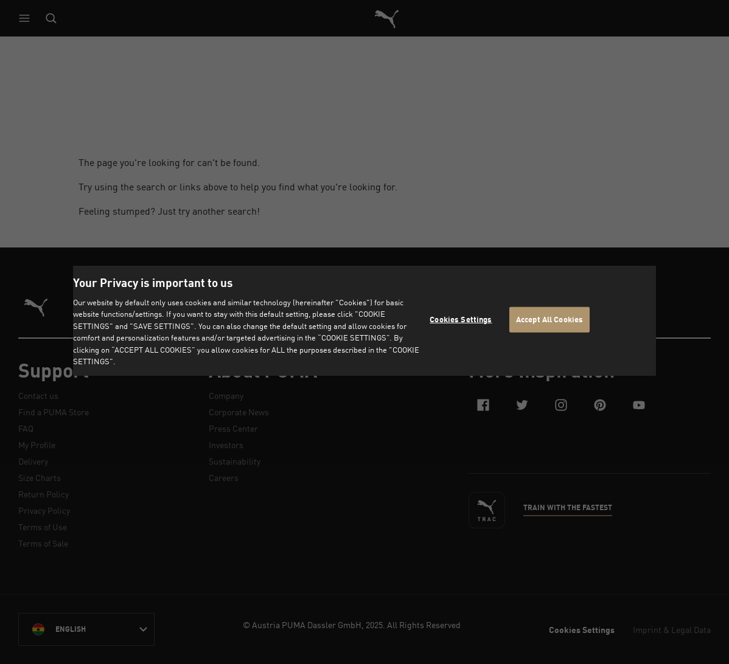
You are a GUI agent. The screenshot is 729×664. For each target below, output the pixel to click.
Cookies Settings (461, 319)
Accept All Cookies (549, 319)
